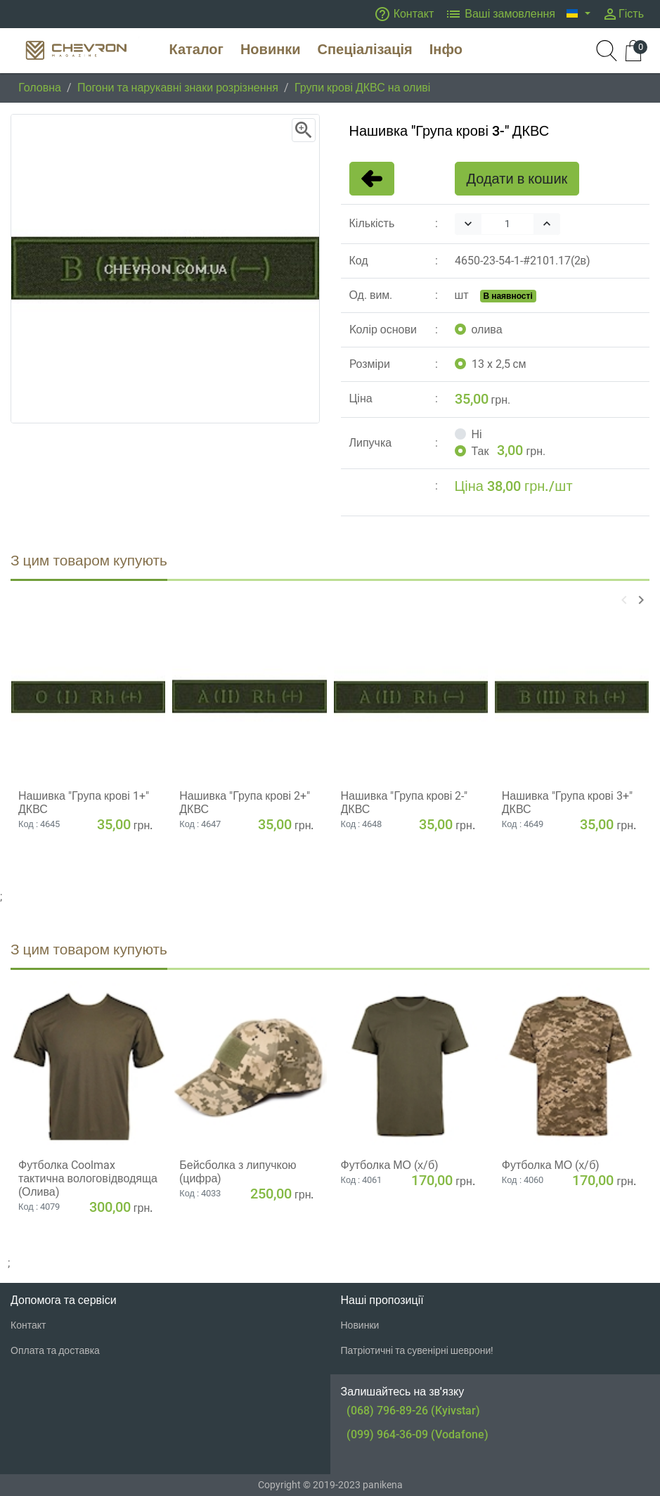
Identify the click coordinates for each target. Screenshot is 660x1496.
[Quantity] (507, 224)
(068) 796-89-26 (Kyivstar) (413, 1410)
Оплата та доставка (55, 1350)
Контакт (404, 14)
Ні (477, 434)
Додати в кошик (517, 178)
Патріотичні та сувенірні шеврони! (417, 1350)
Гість (623, 14)
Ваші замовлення (500, 14)
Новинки (360, 1325)
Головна (39, 87)
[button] (578, 14)
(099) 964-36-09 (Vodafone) (417, 1434)
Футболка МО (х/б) (390, 1165)
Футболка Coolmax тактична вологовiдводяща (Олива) (87, 1178)
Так (480, 451)
